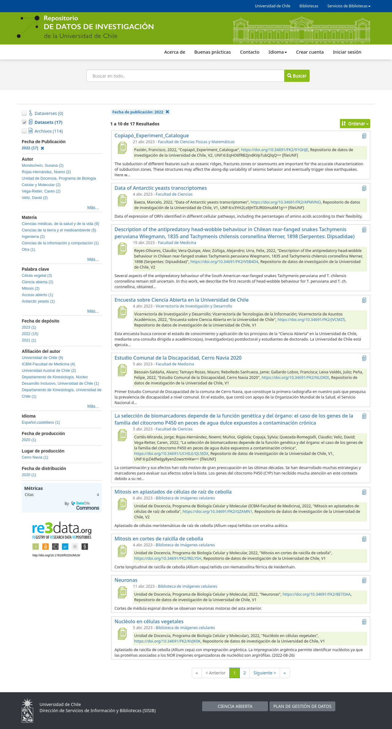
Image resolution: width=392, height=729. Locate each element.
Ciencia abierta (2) (37, 282)
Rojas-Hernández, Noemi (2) (46, 172)
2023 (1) (29, 327)
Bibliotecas (309, 6)
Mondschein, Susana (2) (43, 165)
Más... (93, 207)
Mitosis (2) (31, 288)
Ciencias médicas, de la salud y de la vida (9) (60, 224)
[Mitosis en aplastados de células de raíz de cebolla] (122, 504)
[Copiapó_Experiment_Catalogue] (122, 147)
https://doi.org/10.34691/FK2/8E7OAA (317, 594)
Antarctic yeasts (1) (38, 301)
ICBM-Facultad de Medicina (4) (48, 364)
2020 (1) (29, 440)
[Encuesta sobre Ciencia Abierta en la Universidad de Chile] (122, 312)
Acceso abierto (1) (37, 295)
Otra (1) (28, 249)
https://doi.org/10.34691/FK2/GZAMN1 (217, 511)
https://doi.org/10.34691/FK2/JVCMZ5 (311, 319)
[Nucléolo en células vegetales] (122, 633)
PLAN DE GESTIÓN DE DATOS (302, 706)
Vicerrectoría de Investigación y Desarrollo (194, 306)
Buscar (296, 75)
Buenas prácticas (212, 52)
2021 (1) (29, 340)
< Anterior (215, 673)
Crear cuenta (310, 52)
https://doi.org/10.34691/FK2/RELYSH (168, 558)
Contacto (249, 52)
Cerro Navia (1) (35, 457)
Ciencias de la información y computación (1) (60, 243)
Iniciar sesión (347, 52)
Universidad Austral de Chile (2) (49, 370)
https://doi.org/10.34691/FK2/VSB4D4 (224, 261)
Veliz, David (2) (35, 198)
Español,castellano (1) (41, 422)
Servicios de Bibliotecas (349, 6)
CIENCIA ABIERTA (235, 706)
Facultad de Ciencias (174, 194)
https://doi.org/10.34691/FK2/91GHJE (274, 149)
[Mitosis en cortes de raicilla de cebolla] (122, 551)
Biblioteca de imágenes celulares (185, 498)
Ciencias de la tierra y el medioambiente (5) (59, 230)
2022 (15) (30, 334)
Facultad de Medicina (177, 242)
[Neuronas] (122, 592)
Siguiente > (265, 673)
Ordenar (355, 123)
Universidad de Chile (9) (42, 358)
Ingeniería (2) (33, 237)
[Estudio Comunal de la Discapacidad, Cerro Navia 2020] (122, 370)
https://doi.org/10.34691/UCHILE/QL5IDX (171, 453)
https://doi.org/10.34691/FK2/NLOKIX (295, 377)
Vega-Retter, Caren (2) (41, 191)
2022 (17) (33, 148)
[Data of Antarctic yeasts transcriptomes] (122, 200)
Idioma (278, 52)
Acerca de (174, 52)
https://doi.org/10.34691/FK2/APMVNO (286, 202)
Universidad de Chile (272, 6)
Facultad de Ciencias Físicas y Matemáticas (196, 141)
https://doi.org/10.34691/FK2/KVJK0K (167, 641)
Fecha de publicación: (140, 112)
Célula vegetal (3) (37, 275)
